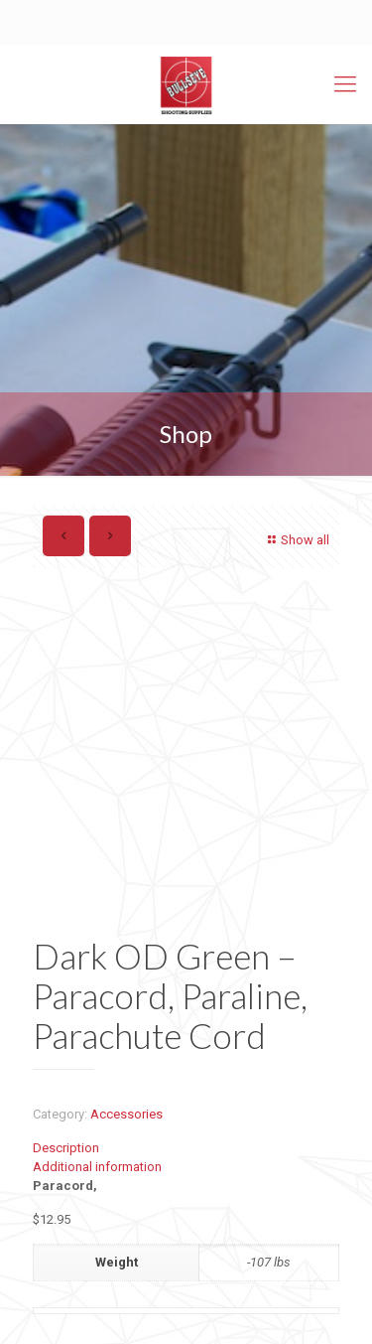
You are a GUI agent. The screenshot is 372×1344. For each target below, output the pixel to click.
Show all (296, 539)
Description (66, 1147)
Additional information (97, 1166)
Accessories (126, 1114)
